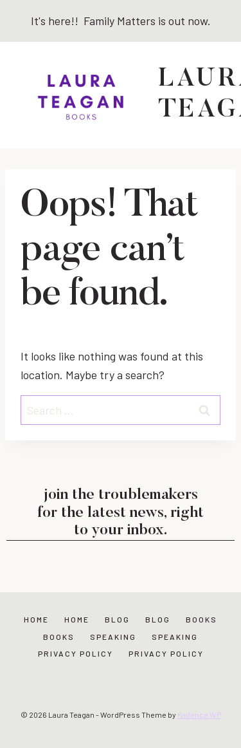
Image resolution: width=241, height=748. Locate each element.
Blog (117, 619)
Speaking (113, 636)
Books (201, 619)
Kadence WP (199, 714)
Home (36, 619)
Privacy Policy (75, 653)
